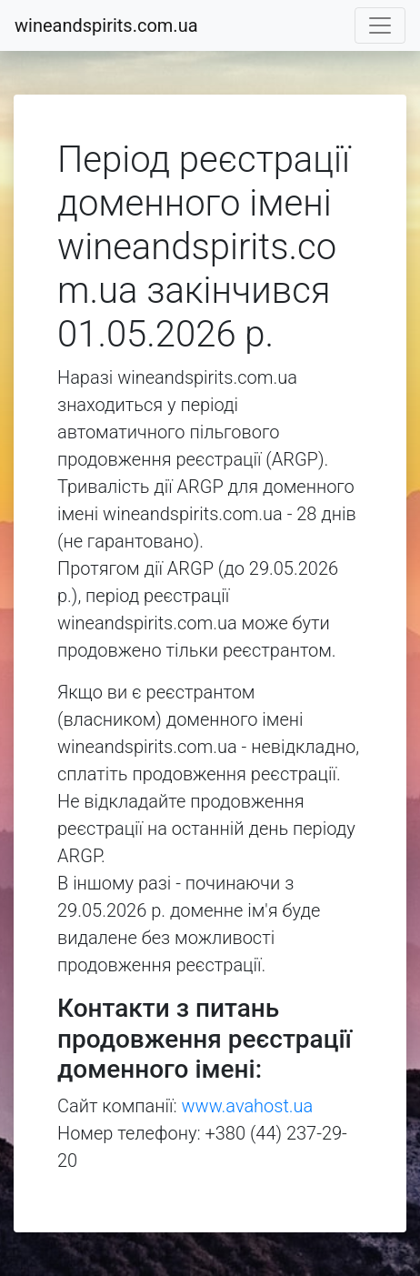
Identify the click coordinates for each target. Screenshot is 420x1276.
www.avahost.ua (248, 1106)
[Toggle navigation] (380, 25)
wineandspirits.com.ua (106, 25)
